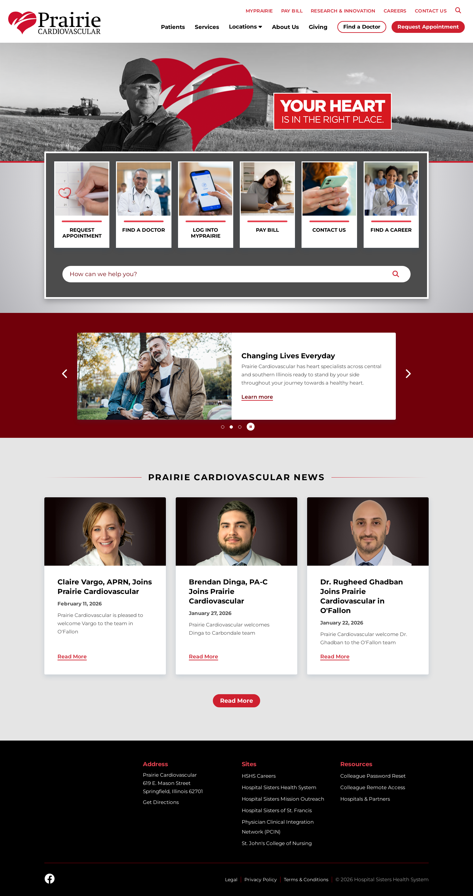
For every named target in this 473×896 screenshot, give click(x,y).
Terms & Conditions (306, 880)
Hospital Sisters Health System (279, 787)
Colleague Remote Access (372, 787)
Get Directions (161, 802)
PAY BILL (292, 11)
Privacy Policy (260, 880)
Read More (236, 700)
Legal (231, 880)
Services (207, 27)
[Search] (458, 10)
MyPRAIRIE (259, 11)
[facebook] (49, 879)
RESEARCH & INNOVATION (343, 11)
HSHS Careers (259, 776)
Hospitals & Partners (365, 799)
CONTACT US (431, 11)
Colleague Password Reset (373, 776)
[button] (65, 373)
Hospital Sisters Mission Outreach (283, 799)
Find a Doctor (361, 27)
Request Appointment (428, 27)
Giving (318, 27)
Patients (173, 27)
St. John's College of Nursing (277, 843)
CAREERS (395, 11)
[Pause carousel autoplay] (251, 427)
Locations (245, 26)
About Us (285, 27)
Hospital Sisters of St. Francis (277, 810)
